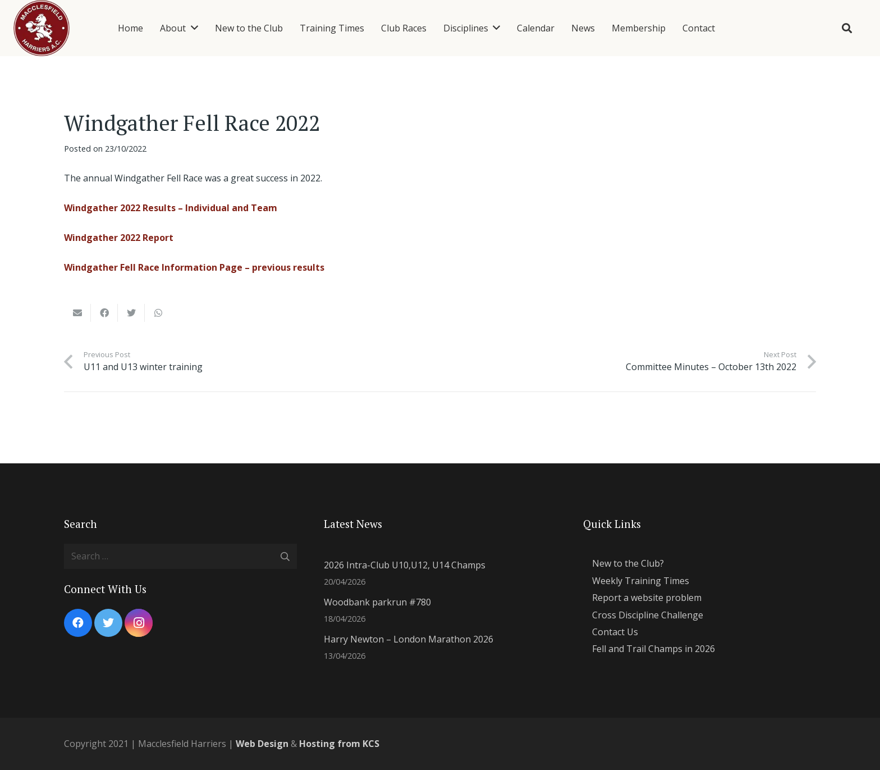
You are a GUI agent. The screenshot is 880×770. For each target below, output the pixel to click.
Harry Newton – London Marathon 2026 (408, 639)
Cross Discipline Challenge (647, 615)
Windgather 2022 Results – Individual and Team (170, 208)
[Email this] (77, 313)
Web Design (262, 743)
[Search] (847, 28)
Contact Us (615, 632)
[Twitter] (108, 623)
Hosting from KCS (339, 743)
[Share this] (104, 313)
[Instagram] (139, 623)
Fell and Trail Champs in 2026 (653, 649)
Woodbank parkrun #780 (377, 602)
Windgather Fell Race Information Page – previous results (194, 267)
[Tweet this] (131, 313)
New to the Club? (628, 563)
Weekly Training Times (640, 581)
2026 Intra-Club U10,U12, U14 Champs (404, 565)
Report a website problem (647, 597)
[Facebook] (78, 623)
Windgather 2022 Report (118, 237)
